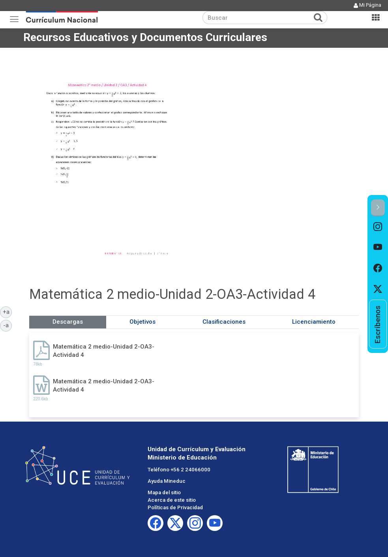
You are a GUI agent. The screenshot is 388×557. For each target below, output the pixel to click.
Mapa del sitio (164, 492)
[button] (378, 207)
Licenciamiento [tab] (314, 321)
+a (7, 311)
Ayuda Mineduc (167, 481)
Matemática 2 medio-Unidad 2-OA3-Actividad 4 (103, 350)
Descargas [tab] (67, 321)
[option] (378, 226)
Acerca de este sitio (172, 500)
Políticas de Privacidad (175, 507)
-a (7, 325)
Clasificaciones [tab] (224, 321)
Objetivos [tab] (142, 321)
